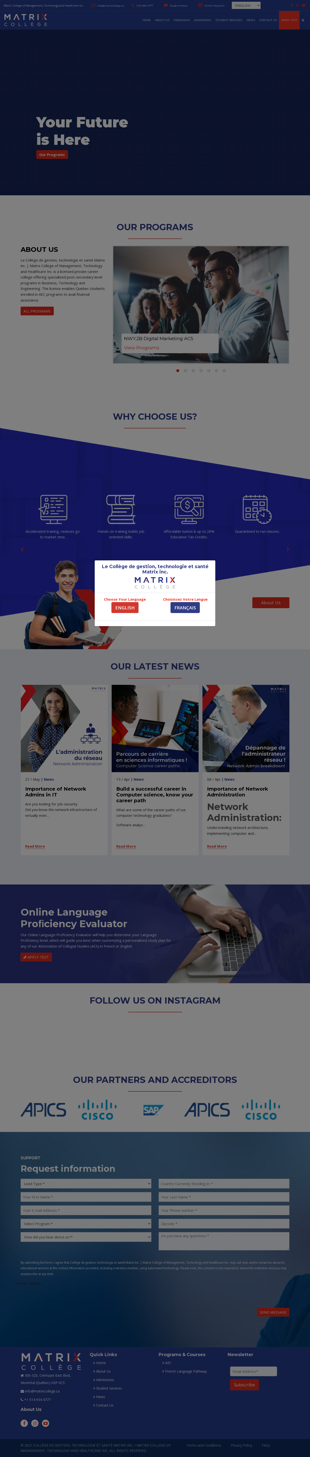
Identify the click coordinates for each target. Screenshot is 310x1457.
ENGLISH (125, 608)
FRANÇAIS (185, 608)
